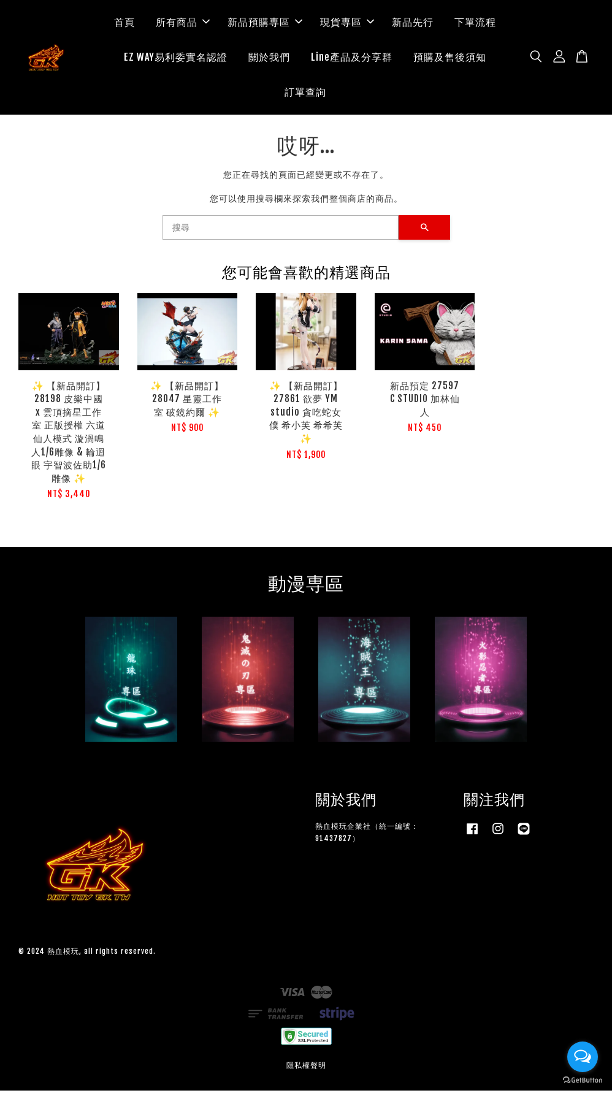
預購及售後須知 (449, 58)
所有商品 (183, 23)
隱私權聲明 (306, 1068)
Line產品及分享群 (351, 58)
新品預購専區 (265, 23)
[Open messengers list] (582, 1057)
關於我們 (269, 58)
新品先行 (413, 23)
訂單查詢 (305, 93)
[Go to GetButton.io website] (582, 1080)
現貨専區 (347, 23)
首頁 (124, 23)
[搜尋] (281, 230)
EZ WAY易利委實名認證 (176, 58)
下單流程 (475, 23)
